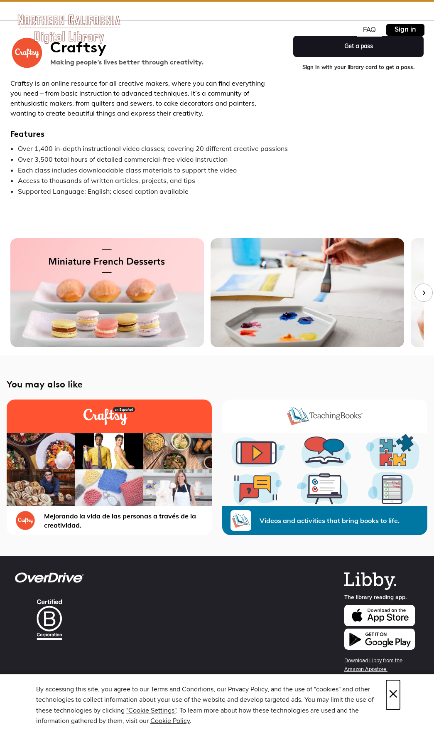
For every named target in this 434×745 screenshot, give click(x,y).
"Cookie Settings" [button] (151, 710)
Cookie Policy (170, 721)
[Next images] (423, 293)
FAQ (369, 30)
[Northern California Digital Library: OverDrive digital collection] (69, 28)
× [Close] (393, 695)
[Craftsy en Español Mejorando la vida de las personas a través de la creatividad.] (109, 467)
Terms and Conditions (182, 689)
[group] (217, 292)
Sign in (405, 29)
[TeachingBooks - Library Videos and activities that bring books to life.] (324, 467)
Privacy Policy (247, 689)
